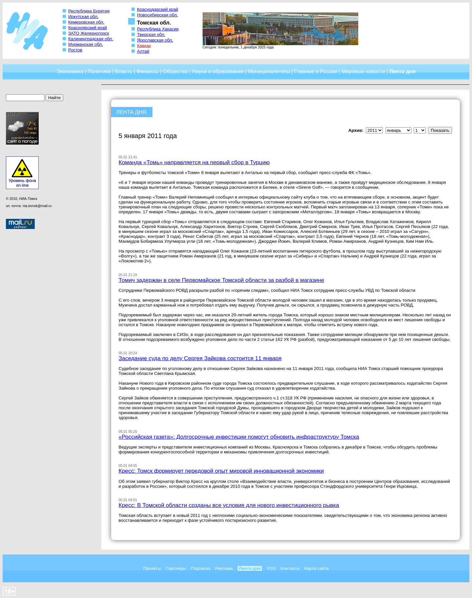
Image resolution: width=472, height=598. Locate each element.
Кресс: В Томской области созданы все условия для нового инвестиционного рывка (229, 505)
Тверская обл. (151, 34)
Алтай (143, 51)
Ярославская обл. (155, 40)
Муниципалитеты (269, 71)
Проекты (152, 568)
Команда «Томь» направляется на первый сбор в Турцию (194, 162)
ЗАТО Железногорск (88, 33)
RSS (271, 568)
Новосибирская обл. (157, 14)
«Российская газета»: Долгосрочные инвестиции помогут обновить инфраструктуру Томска (239, 436)
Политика (99, 71)
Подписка (200, 568)
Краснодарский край (157, 9)
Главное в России (315, 71)
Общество (175, 71)
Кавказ (144, 45)
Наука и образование (218, 71)
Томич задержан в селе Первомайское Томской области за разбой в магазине (221, 280)
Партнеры (176, 568)
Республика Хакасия (158, 28)
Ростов (75, 49)
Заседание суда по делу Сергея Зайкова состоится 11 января (200, 358)
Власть (123, 71)
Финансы (148, 71)
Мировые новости (363, 71)
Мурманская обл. (85, 44)
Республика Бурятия (88, 11)
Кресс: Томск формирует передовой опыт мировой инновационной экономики (221, 470)
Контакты (290, 568)
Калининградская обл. (90, 38)
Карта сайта (316, 568)
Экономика (69, 71)
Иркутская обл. (83, 16)
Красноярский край (87, 27)
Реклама (224, 568)
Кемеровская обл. (86, 22)
